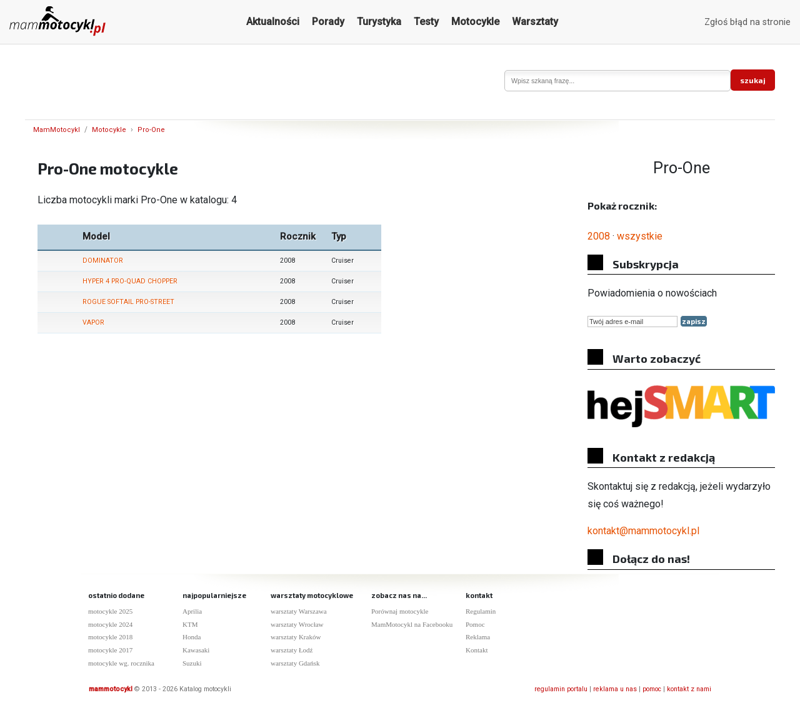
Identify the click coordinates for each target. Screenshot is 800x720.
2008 (599, 236)
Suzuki (192, 663)
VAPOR (93, 322)
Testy (426, 22)
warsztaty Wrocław (297, 624)
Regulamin (481, 611)
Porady (328, 22)
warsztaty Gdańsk (295, 663)
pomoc (651, 689)
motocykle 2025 (110, 611)
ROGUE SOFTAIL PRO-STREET (128, 302)
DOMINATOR (102, 260)
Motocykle (475, 22)
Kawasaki (195, 650)
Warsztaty (535, 22)
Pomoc (475, 624)
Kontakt (477, 650)
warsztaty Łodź (292, 650)
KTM (190, 624)
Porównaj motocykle (399, 611)
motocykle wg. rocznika (121, 663)
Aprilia (192, 611)
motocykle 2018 (110, 637)
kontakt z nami (689, 689)
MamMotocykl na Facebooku (411, 624)
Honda (191, 637)
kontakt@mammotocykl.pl (643, 531)
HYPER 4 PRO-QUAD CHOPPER (130, 281)
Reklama (478, 637)
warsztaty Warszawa (299, 611)
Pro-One (151, 130)
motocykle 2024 (110, 624)
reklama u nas (615, 689)
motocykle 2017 (110, 650)
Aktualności (272, 22)
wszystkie (639, 236)
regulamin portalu (561, 689)
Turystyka (379, 22)
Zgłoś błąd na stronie (747, 22)
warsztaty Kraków (296, 637)
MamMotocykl (56, 130)
